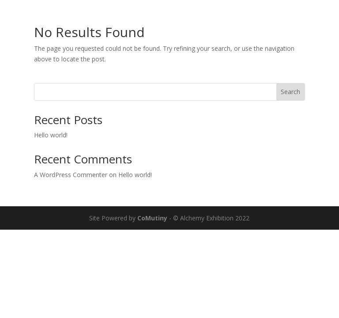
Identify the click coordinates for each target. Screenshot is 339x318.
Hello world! (51, 135)
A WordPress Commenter (70, 174)
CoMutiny (152, 218)
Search (290, 91)
